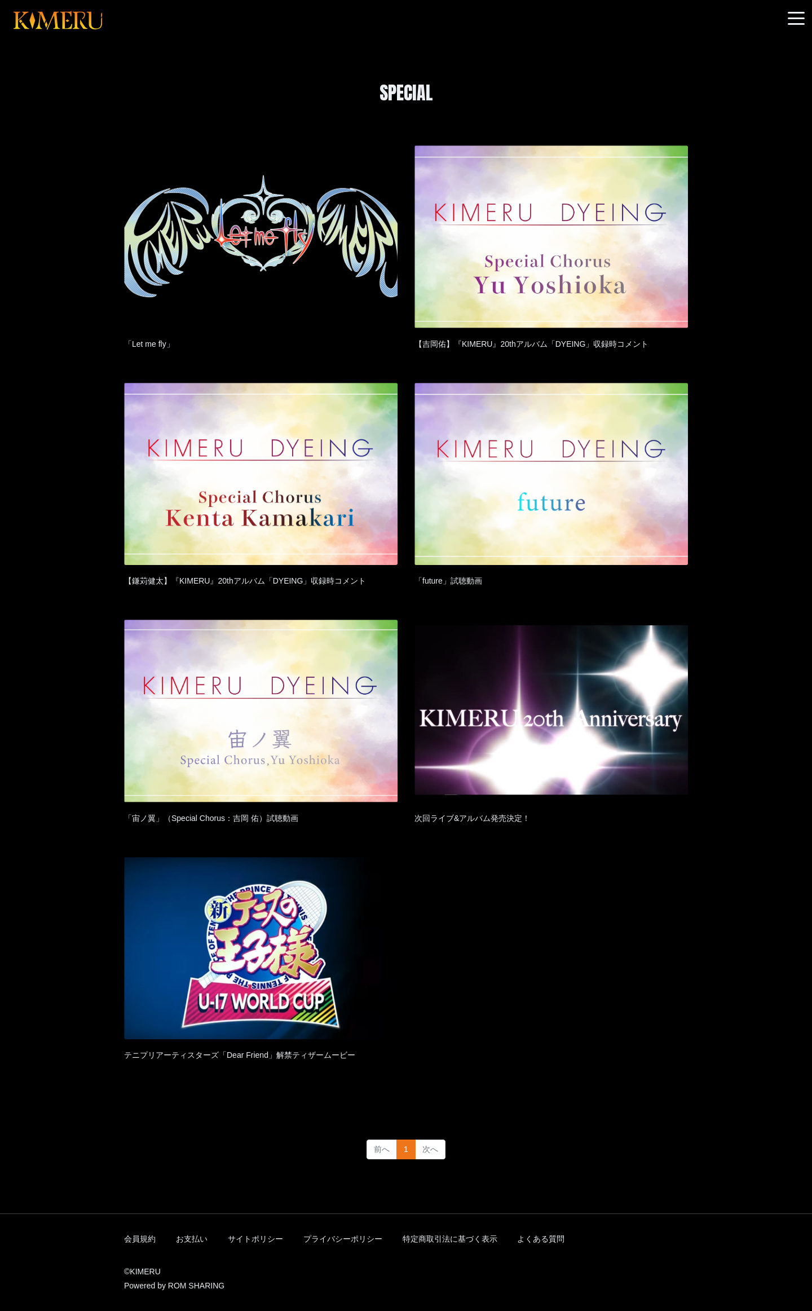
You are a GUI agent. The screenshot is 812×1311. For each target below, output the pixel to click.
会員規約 (140, 1238)
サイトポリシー (255, 1238)
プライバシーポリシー (342, 1238)
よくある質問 (540, 1238)
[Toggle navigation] (796, 19)
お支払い (192, 1238)
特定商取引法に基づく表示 (450, 1238)
